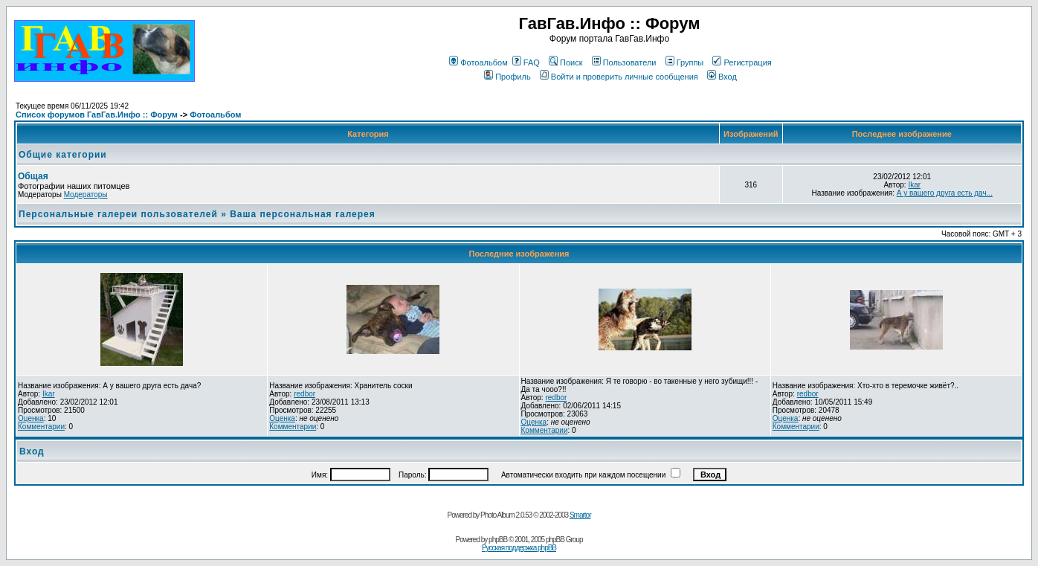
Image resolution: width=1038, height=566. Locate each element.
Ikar (914, 185)
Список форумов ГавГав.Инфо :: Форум (97, 114)
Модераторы (86, 194)
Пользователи (624, 62)
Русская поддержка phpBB (519, 548)
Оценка (31, 418)
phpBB (498, 540)
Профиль (507, 76)
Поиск (565, 62)
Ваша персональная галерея (302, 214)
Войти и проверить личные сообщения (619, 76)
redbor (304, 394)
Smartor (580, 515)
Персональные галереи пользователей (118, 214)
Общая (33, 176)
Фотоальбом (478, 62)
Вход (722, 76)
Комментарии (41, 426)
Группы (684, 62)
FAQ (526, 62)
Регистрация (741, 62)
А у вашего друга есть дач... (945, 193)
